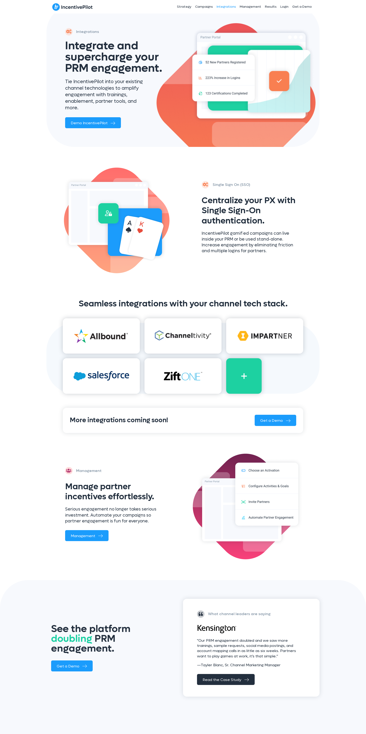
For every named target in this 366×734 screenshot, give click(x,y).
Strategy (184, 6)
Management (250, 6)
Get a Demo (302, 6)
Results (271, 6)
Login (284, 6)
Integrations (226, 6)
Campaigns (204, 6)
